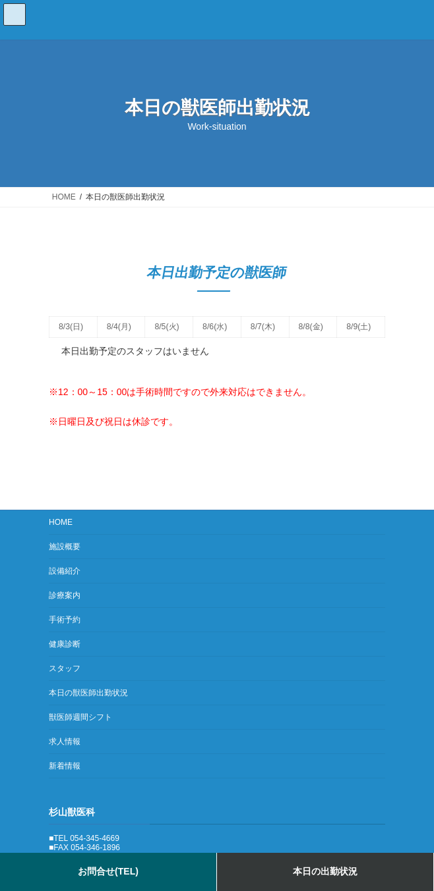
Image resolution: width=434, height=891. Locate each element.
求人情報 (64, 741)
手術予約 (64, 619)
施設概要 (64, 546)
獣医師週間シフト (80, 717)
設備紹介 (64, 571)
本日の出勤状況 (325, 871)
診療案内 (64, 595)
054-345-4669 (94, 837)
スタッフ (64, 668)
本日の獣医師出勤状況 (88, 692)
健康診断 (64, 644)
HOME (61, 522)
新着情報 (64, 765)
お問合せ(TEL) (108, 871)
